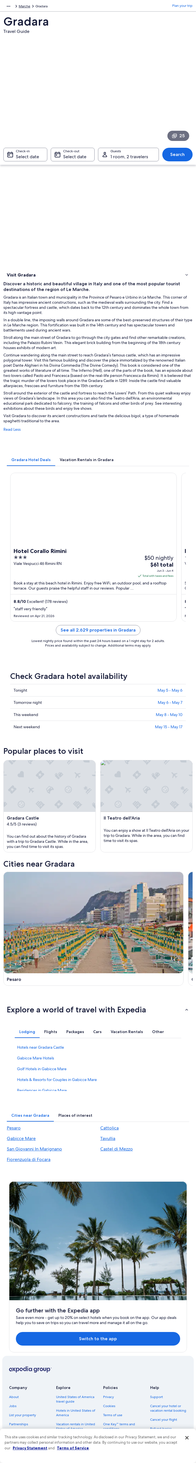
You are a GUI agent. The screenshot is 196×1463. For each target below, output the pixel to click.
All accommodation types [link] (75, 1400)
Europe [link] (8, 7)
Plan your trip (182, 7)
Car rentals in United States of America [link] (71, 1389)
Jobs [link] (12, 1332)
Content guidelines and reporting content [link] (121, 1398)
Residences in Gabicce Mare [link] (42, 1113)
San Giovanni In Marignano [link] (34, 1172)
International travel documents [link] (164, 1375)
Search (177, 157)
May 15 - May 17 (168, 730)
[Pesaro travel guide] (49, 908)
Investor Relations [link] (22, 1368)
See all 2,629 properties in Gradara (98, 634)
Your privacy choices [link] (118, 1386)
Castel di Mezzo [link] (116, 1172)
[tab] (31, 463)
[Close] (187, 1438)
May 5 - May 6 (169, 694)
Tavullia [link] (107, 1161)
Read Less (12, 433)
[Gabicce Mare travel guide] (49, 976)
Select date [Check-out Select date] (74, 159)
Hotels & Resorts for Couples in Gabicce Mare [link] (57, 1102)
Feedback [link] (16, 1396)
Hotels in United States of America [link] (75, 1339)
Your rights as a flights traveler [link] (166, 1389)
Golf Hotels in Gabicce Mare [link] (42, 1091)
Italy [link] (23, 7)
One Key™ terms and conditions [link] (119, 1352)
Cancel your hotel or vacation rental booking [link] (168, 1334)
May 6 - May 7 (170, 706)
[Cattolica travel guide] (146, 908)
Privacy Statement (30, 1448)
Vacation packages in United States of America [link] (75, 1366)
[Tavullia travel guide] (146, 976)
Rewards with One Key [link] (73, 1409)
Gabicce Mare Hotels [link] (35, 1081)
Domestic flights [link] (68, 1377)
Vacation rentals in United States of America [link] (75, 1352)
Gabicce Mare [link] (21, 1161)
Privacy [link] (108, 1323)
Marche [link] (36, 7)
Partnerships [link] (18, 1350)
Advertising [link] (18, 1377)
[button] (98, 1032)
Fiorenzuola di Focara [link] (28, 1182)
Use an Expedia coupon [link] (168, 1364)
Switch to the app (90, 1264)
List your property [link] (22, 1341)
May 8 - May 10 (169, 718)
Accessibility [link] (112, 1377)
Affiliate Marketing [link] (23, 1386)
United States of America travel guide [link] (75, 1325)
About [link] (14, 1323)
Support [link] (156, 1323)
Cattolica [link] (109, 1151)
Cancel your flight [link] (163, 1346)
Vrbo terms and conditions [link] (115, 1366)
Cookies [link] (109, 1332)
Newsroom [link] (17, 1359)
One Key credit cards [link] (72, 1418)
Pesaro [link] (14, 1151)
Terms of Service (73, 1448)
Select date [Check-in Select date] (27, 159)
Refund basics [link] (161, 1355)
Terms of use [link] (112, 1341)
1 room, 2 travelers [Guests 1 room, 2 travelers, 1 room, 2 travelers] (129, 159)
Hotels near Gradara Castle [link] (40, 1070)
